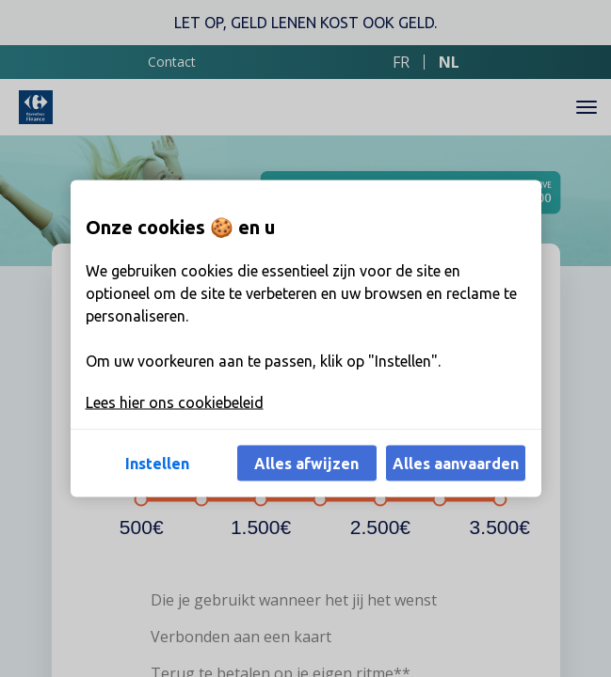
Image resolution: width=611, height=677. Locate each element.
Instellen (157, 463)
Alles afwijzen (306, 463)
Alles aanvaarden (456, 463)
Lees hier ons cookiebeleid (175, 402)
